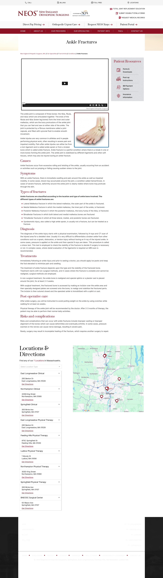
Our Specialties (81, 31)
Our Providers (58, 31)
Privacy (51, 555)
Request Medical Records (133, 18)
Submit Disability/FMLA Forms (132, 13)
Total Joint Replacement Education (129, 9)
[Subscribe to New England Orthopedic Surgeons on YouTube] (88, 544)
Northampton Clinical (30, 389)
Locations (134, 2)
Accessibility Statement (114, 555)
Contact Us (137, 31)
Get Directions (27, 384)
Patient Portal (127, 24)
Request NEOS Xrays (98, 24)
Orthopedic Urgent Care (64, 24)
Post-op (131, 79)
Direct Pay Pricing (32, 24)
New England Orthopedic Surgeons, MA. (32, 53)
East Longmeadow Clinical (32, 373)
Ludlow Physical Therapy (32, 451)
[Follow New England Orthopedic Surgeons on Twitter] (81, 544)
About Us (38, 31)
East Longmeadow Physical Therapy (37, 420)
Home (24, 555)
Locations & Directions (34, 351)
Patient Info (104, 31)
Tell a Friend (91, 555)
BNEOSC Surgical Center (32, 497)
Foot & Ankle (63, 53)
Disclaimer (37, 555)
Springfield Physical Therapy (33, 482)
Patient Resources (127, 61)
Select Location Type (29, 367)
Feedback (76, 555)
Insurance (131, 96)
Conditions (72, 53)
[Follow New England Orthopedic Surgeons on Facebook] (75, 544)
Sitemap (64, 555)
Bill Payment (131, 87)
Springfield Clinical (29, 404)
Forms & (131, 70)
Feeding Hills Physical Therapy (34, 435)
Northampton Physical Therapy (35, 466)
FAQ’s (120, 31)
